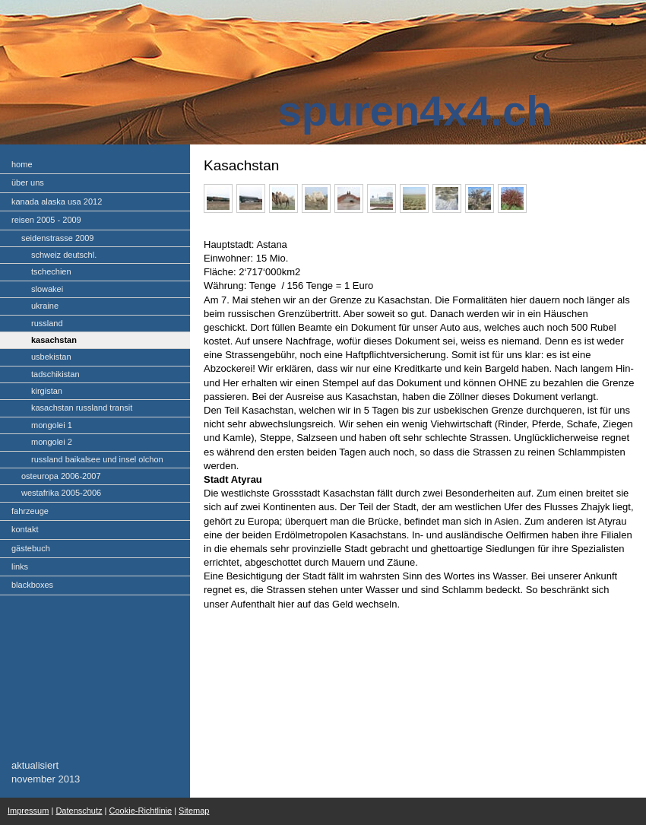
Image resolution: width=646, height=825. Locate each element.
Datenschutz (78, 810)
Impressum (28, 810)
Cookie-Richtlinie (141, 810)
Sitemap (194, 810)
